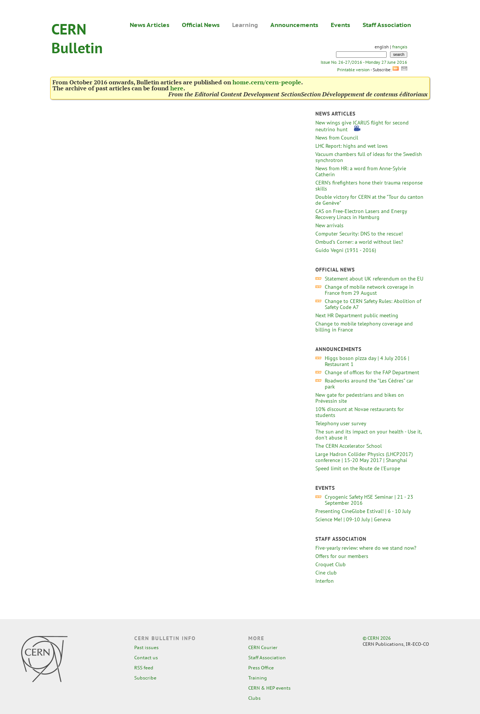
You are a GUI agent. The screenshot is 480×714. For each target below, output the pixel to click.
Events (340, 24)
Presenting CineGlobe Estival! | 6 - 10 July (363, 511)
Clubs (254, 698)
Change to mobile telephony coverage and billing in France (364, 326)
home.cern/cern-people (266, 82)
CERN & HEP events (269, 688)
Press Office (261, 667)
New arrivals (329, 225)
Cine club (326, 572)
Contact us (146, 657)
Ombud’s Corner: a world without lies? (359, 241)
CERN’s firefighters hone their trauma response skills (369, 185)
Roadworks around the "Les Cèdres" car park (369, 383)
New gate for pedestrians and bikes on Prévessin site (359, 398)
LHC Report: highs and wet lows (351, 145)
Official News (201, 24)
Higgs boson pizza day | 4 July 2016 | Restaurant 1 (367, 361)
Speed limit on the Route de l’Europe (357, 468)
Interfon (324, 581)
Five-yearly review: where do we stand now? (365, 547)
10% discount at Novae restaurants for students (359, 412)
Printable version (353, 69)
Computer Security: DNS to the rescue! (359, 233)
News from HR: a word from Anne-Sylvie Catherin (360, 171)
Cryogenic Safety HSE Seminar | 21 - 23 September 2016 (369, 500)
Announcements (294, 24)
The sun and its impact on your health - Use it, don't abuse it (368, 434)
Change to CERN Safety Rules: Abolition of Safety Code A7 (373, 304)
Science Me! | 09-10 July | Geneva (353, 519)
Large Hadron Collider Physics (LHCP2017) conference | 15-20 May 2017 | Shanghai (364, 457)
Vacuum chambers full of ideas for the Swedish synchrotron (368, 157)
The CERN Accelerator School (348, 445)
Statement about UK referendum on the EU (374, 278)
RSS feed (143, 667)
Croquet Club (330, 564)
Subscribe (145, 678)
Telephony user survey (340, 423)
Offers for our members (341, 556)
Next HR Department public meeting (356, 315)
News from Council (336, 137)
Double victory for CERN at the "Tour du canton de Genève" (369, 200)
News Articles (150, 24)
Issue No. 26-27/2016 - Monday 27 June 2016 (364, 62)
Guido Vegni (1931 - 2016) (345, 250)
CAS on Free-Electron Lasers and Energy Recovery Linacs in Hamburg (361, 214)
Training (257, 678)
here (176, 88)
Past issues (146, 647)
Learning (245, 24)
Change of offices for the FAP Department (372, 372)
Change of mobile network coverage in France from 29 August (369, 290)
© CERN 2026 (377, 638)
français (399, 47)
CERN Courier (263, 647)
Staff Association (387, 24)
